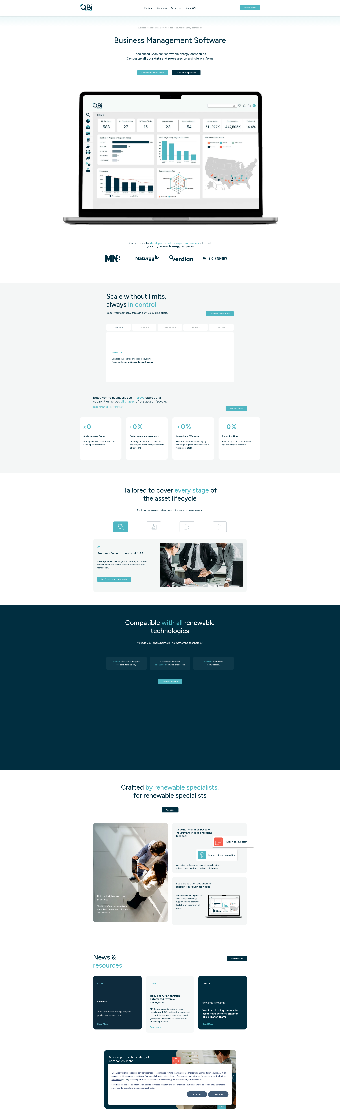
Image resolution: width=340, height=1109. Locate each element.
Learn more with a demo (152, 72)
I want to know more (220, 313)
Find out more (236, 408)
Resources (176, 8)
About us (170, 810)
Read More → (104, 1024)
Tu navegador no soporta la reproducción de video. (193, 357)
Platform (148, 8)
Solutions (162, 8)
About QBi (191, 8)
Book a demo (250, 7)
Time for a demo (170, 681)
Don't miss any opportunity (114, 579)
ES (127, 1079)
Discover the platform (186, 72)
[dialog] (170, 1084)
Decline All (218, 1094)
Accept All (197, 1094)
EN (123, 1079)
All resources (237, 958)
